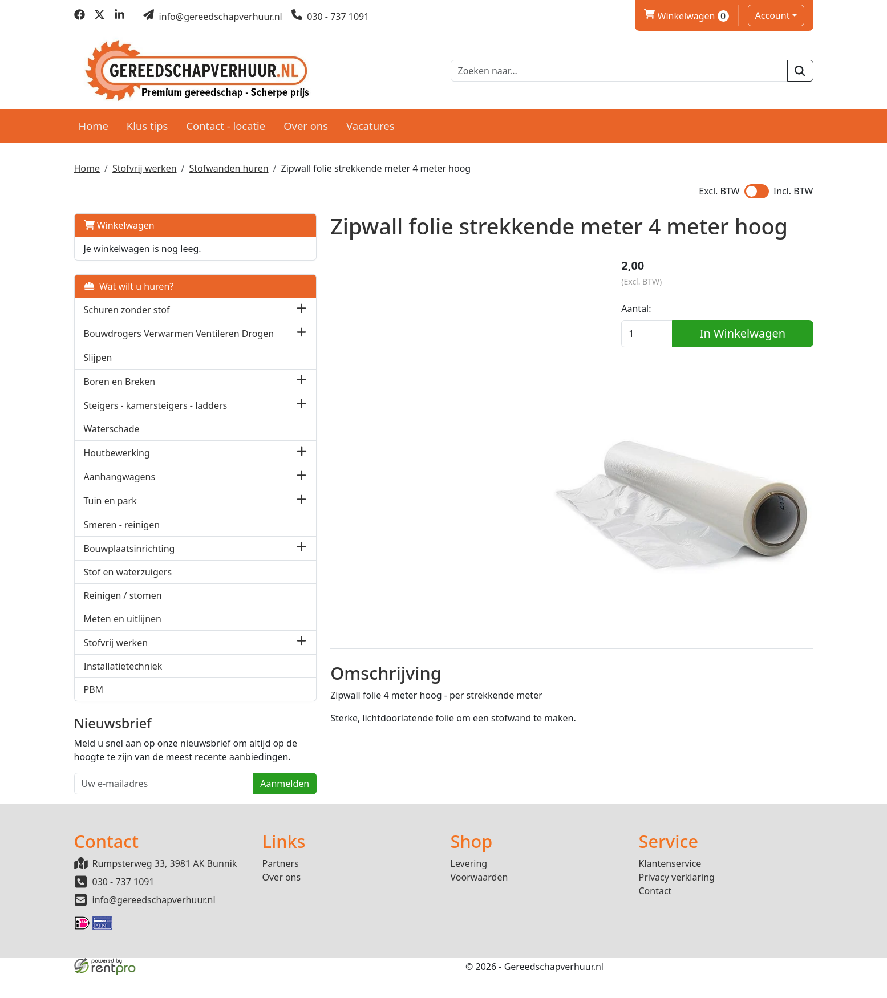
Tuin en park (110, 508)
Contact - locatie (225, 120)
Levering (469, 885)
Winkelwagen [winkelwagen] (686, 16)
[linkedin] (119, 16)
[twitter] (99, 16)
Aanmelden (216, 805)
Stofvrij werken (144, 163)
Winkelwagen (119, 220)
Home (93, 120)
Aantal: (654, 305)
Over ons (305, 120)
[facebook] (79, 16)
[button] (233, 305)
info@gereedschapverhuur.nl (154, 922)
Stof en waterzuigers (128, 580)
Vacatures (370, 120)
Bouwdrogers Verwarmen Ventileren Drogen (139, 335)
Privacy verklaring (677, 899)
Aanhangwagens (120, 484)
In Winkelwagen (751, 330)
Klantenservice (670, 885)
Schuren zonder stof (127, 304)
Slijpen (98, 365)
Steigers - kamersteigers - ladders (156, 413)
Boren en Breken (120, 389)
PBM (94, 697)
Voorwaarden (479, 899)
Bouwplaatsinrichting (129, 556)
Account (772, 15)
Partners (280, 885)
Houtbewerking (117, 461)
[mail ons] (212, 16)
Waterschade (112, 437)
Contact (655, 913)
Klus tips (147, 120)
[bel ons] (330, 16)
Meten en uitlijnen (122, 626)
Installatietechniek (123, 674)
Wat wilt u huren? (129, 281)
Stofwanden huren (229, 163)
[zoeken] (800, 68)
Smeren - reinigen (122, 532)
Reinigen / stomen (123, 603)
